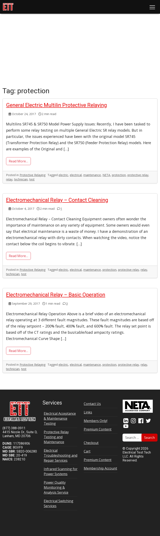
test (32, 179)
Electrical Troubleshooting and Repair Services (60, 455)
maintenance (92, 175)
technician (21, 179)
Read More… (18, 161)
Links (88, 412)
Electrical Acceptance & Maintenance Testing (60, 418)
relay (9, 179)
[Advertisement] (80, 51)
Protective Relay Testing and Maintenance (56, 437)
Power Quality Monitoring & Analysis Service (56, 487)
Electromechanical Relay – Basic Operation (55, 295)
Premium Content (97, 429)
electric (63, 175)
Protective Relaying (32, 175)
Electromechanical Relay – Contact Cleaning (57, 200)
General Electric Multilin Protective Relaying (56, 105)
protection (119, 175)
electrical (76, 175)
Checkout (91, 442)
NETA (106, 175)
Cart (87, 451)
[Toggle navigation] (152, 7)
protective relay (138, 175)
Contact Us (92, 403)
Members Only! (95, 420)
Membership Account (100, 468)
